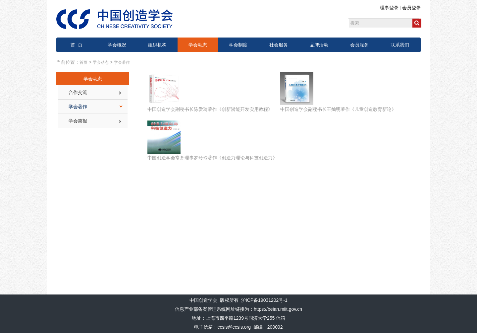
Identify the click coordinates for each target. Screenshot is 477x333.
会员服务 (359, 44)
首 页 (76, 44)
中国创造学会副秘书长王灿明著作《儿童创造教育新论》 (338, 109)
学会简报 (78, 121)
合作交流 (78, 92)
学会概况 (117, 44)
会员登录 (411, 7)
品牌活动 (319, 44)
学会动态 (197, 44)
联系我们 (400, 44)
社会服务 (278, 44)
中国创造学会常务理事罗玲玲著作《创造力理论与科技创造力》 (212, 157)
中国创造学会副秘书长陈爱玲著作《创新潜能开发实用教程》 (210, 109)
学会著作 (122, 62)
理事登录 (389, 7)
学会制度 (238, 44)
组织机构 (157, 44)
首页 (83, 62)
